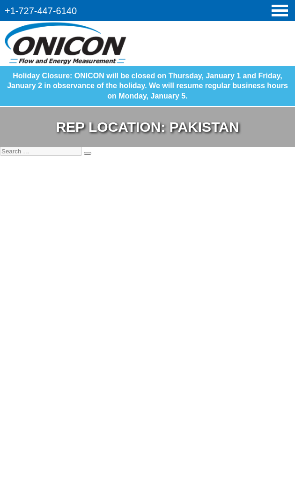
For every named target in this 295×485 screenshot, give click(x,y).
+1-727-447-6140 (41, 10)
